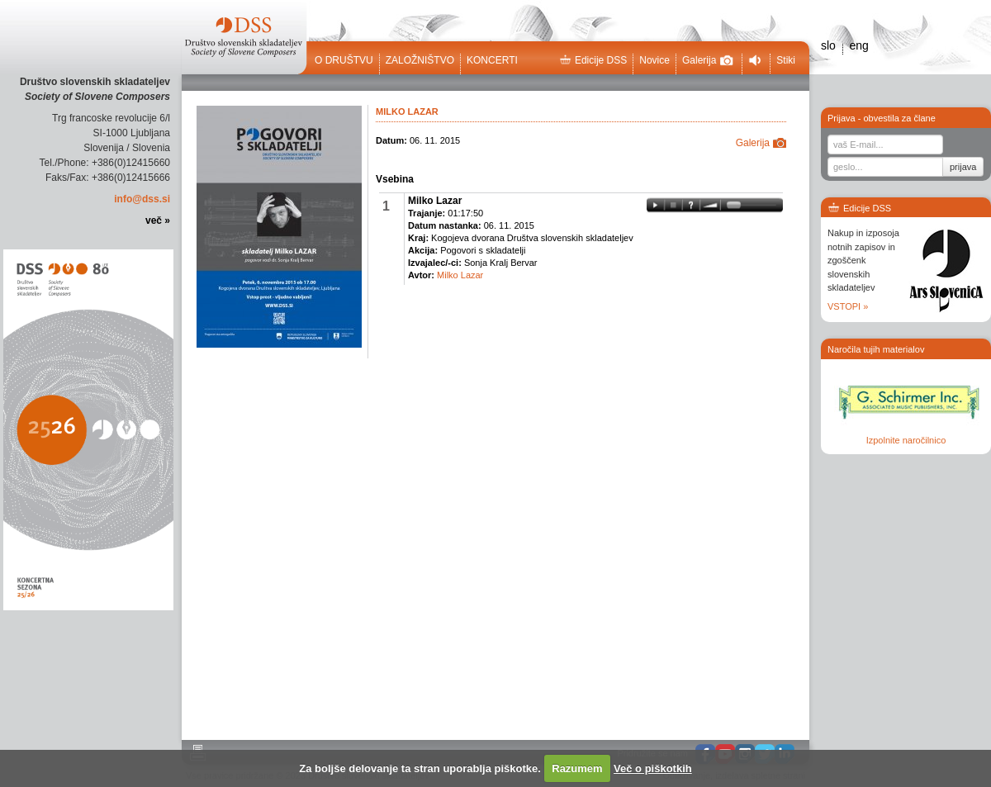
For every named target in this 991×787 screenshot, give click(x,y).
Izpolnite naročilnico (906, 440)
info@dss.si (142, 199)
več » (157, 220)
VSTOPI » (847, 306)
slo (828, 45)
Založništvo (420, 60)
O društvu (344, 60)
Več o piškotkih (653, 768)
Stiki (785, 60)
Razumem (577, 768)
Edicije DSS (593, 60)
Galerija (707, 60)
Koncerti (492, 60)
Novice (654, 60)
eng (858, 45)
